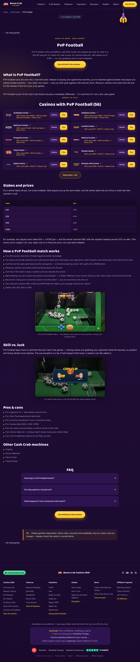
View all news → (101, 598)
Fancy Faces (11, 457)
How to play (76, 587)
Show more (70, 175)
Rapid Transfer (54, 595)
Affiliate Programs (97, 656)
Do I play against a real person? (38, 489)
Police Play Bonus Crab (103, 594)
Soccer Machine (12, 453)
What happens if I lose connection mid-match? (44, 501)
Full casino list (8, 587)
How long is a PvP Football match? (39, 478)
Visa (50, 591)
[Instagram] (123, 573)
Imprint (70, 656)
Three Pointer (11, 461)
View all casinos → (11, 614)
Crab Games (54, 4)
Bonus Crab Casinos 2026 (74, 573)
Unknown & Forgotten (12, 610)
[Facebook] (131, 573)
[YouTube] (127, 572)
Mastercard (53, 610)
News (115, 4)
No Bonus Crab (9, 602)
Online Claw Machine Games (102, 588)
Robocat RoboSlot (33, 587)
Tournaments (31, 602)
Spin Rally (30, 591)
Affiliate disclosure (82, 656)
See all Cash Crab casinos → (70, 64)
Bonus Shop (31, 599)
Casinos (40, 4)
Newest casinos (9, 591)
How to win (75, 591)
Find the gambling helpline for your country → (70, 637)
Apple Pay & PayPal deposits (79, 596)
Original (8, 449)
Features (68, 4)
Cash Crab (32, 86)
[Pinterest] (136, 573)
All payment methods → (58, 614)
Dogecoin (52, 599)
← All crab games (11, 32)
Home (5, 12)
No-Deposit (7, 599)
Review (54, 117)
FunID (51, 587)
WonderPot (30, 595)
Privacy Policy (60, 656)
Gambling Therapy (81, 634)
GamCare (71, 641)
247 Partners (122, 595)
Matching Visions (124, 587)
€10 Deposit (8, 595)
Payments (81, 4)
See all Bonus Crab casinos (70, 514)
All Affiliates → (123, 599)
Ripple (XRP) (54, 602)
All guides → (76, 601)
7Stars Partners (123, 591)
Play (63, 116)
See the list (129, 4)
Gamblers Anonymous (75, 650)
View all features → (34, 606)
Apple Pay (53, 606)
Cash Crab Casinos (11, 606)
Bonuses (94, 4)
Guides (105, 4)
